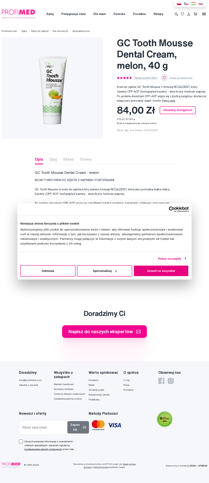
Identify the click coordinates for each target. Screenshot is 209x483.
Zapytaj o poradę (28, 385)
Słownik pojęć (96, 389)
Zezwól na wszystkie (161, 270)
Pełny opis (168, 100)
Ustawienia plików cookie (68, 398)
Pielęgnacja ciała (73, 13)
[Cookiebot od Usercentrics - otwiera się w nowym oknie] (172, 209)
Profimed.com (9, 31)
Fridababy (94, 399)
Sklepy (158, 13)
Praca (126, 385)
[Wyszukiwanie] (176, 14)
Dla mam (99, 13)
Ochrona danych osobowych (69, 394)
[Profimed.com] (19, 13)
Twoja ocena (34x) (145, 77)
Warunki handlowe (64, 384)
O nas (126, 380)
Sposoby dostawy (64, 389)
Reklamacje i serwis (99, 394)
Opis (39, 159)
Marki (91, 385)
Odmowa (48, 270)
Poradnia (139, 13)
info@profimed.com (30, 380)
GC (126, 130)
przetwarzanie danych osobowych (43, 449)
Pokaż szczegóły (169, 258)
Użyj (53, 159)
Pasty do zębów (40, 31)
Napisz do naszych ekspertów (104, 331)
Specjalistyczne (81, 31)
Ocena (85, 159)
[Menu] (204, 14)
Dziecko (119, 13)
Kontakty (128, 389)
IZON (193, 465)
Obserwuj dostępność (177, 110)
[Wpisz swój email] (44, 427)
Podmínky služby (101, 467)
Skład (68, 159)
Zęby (50, 13)
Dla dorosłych (60, 31)
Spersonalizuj (104, 270)
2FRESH (202, 465)
